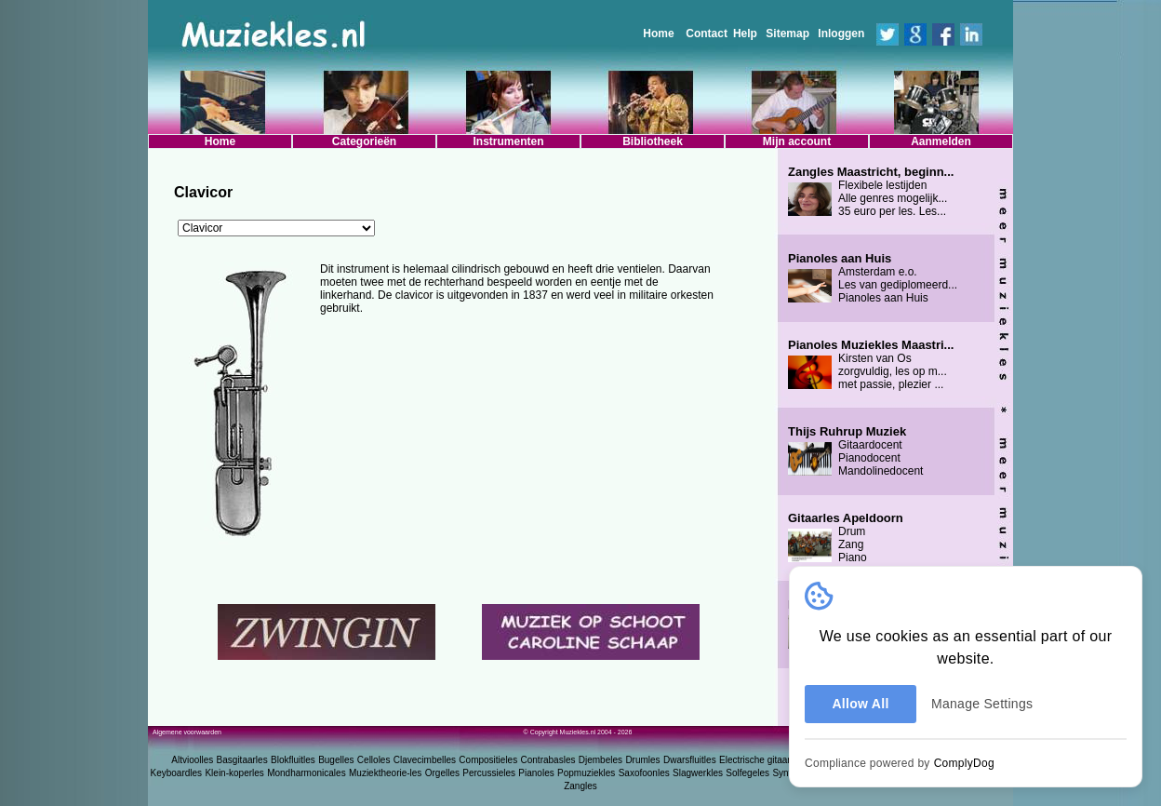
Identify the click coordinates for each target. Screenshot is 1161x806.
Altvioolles (192, 760)
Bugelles (336, 760)
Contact (706, 33)
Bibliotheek (652, 141)
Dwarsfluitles (689, 760)
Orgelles (442, 773)
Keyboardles (177, 773)
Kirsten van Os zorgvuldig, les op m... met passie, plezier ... (871, 365)
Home (658, 33)
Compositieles (488, 760)
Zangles (580, 786)
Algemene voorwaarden (187, 732)
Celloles (374, 760)
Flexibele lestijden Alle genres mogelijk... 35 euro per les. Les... (871, 192)
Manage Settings (982, 703)
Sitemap (787, 33)
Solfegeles (747, 773)
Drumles (642, 760)
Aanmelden (941, 141)
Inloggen (841, 33)
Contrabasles (548, 760)
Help (745, 33)
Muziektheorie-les (385, 773)
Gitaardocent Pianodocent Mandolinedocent (855, 451)
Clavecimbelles (425, 760)
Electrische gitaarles (760, 760)
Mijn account (797, 141)
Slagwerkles (698, 773)
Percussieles (488, 773)
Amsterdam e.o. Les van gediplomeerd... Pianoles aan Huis (872, 278)
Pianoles (536, 773)
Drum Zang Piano (845, 538)
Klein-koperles (234, 773)
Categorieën (364, 141)
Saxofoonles (644, 773)
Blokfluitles (293, 760)
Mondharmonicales (306, 773)
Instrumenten (508, 141)
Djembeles (600, 760)
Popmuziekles (586, 773)
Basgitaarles (242, 760)
